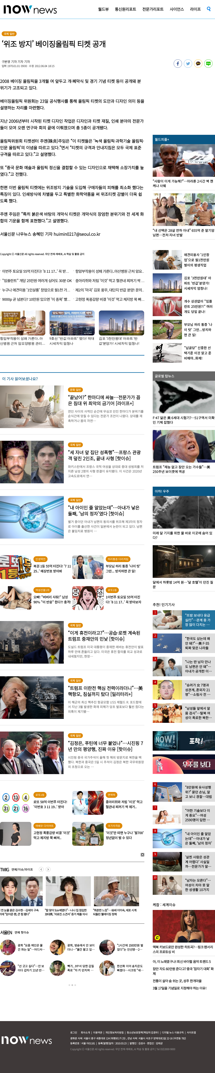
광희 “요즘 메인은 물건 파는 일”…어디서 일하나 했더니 (30, 949)
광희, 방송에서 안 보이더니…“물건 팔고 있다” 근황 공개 (81, 949)
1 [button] (69, 985)
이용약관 (97, 1032)
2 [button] (72, 985)
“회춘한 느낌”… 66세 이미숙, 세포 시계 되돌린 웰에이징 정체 (117, 912)
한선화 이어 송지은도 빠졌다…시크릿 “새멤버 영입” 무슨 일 (130, 970)
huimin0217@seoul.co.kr (77, 234)
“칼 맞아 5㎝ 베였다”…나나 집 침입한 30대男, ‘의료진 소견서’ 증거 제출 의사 (68, 912)
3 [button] (75, 985)
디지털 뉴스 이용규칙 (173, 1032)
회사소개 (85, 1032)
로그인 (73, 1032)
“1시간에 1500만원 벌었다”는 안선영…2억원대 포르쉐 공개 (130, 949)
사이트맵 (191, 1032)
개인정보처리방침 (114, 1032)
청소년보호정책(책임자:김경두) (143, 1032)
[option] (69, 897)
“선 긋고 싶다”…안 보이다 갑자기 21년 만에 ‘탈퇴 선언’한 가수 (31, 970)
